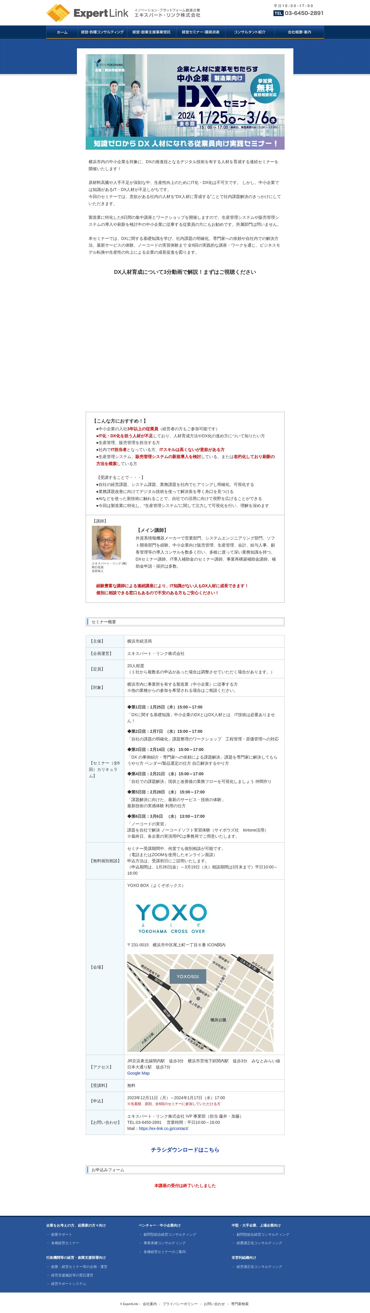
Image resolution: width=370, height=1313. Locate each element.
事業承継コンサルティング (165, 1243)
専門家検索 (240, 1304)
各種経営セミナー (65, 1243)
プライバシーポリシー (180, 1304)
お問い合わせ (214, 1304)
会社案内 (150, 1304)
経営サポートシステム (68, 1284)
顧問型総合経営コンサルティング (170, 1234)
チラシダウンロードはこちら (185, 1150)
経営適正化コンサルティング (259, 1267)
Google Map (138, 1073)
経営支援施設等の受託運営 (72, 1275)
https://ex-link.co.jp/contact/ (163, 1128)
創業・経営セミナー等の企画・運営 (79, 1267)
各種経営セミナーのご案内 (165, 1252)
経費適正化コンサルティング (259, 1243)
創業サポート (61, 1234)
